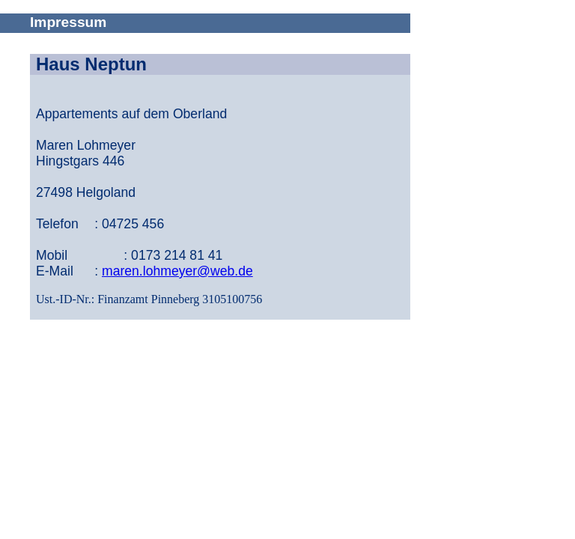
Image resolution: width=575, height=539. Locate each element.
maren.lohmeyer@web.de (177, 271)
